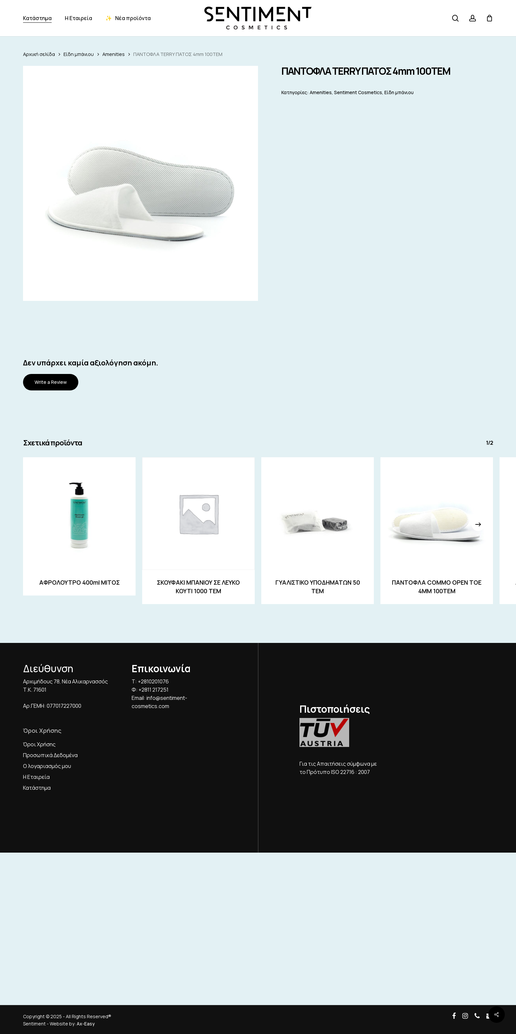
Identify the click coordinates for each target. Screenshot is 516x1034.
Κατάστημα (37, 787)
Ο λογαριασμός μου (47, 766)
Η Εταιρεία (36, 777)
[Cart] (489, 18)
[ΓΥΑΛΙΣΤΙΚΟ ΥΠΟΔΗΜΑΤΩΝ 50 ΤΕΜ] (317, 513)
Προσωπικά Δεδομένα (50, 755)
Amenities (113, 54)
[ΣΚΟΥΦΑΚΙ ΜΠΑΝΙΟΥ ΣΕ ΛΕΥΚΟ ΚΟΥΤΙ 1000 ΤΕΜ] (198, 513)
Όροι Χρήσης (39, 744)
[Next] (478, 524)
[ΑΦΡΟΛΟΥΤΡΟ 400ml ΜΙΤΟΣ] (79, 513)
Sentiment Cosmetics (358, 92)
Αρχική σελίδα (39, 54)
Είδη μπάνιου (79, 54)
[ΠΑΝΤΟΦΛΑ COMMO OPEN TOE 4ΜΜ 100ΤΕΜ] (436, 513)
